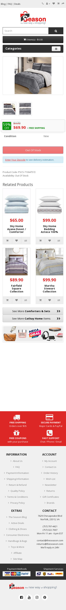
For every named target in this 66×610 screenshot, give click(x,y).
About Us (18, 461)
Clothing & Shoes (18, 529)
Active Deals (17, 523)
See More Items (36, 318)
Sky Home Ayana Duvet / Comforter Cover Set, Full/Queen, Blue (16, 233)
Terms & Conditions (17, 496)
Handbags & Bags (17, 541)
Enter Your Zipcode (15, 159)
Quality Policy (18, 490)
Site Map (17, 558)
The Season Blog (18, 517)
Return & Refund (18, 484)
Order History (50, 473)
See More (36, 311)
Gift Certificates (50, 496)
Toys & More (17, 546)
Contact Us (50, 467)
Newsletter (50, 484)
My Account (51, 461)
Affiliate (18, 552)
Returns (50, 490)
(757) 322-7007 (50, 529)
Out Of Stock (33, 150)
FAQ (17, 467)
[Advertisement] (33, 378)
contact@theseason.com (50, 540)
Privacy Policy (17, 502)
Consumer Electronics (17, 535)
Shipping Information (18, 478)
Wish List (50, 478)
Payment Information (17, 473)
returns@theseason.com (50, 544)
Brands (51, 502)
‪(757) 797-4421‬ (50, 526)
